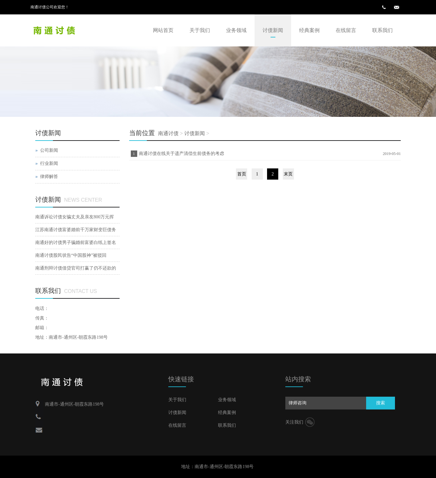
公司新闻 (49, 150)
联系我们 (382, 30)
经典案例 (309, 30)
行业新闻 (49, 163)
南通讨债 (168, 133)
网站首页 (163, 30)
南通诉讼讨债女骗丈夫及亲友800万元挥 (74, 217)
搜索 (380, 403)
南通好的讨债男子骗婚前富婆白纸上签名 (75, 242)
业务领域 (236, 30)
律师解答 (49, 176)
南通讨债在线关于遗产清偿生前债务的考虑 (181, 153)
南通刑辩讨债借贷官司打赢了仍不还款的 (75, 268)
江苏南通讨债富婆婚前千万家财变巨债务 (75, 229)
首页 (241, 174)
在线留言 (346, 30)
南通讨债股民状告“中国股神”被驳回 (70, 255)
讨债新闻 (273, 30)
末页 (288, 174)
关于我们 (199, 30)
